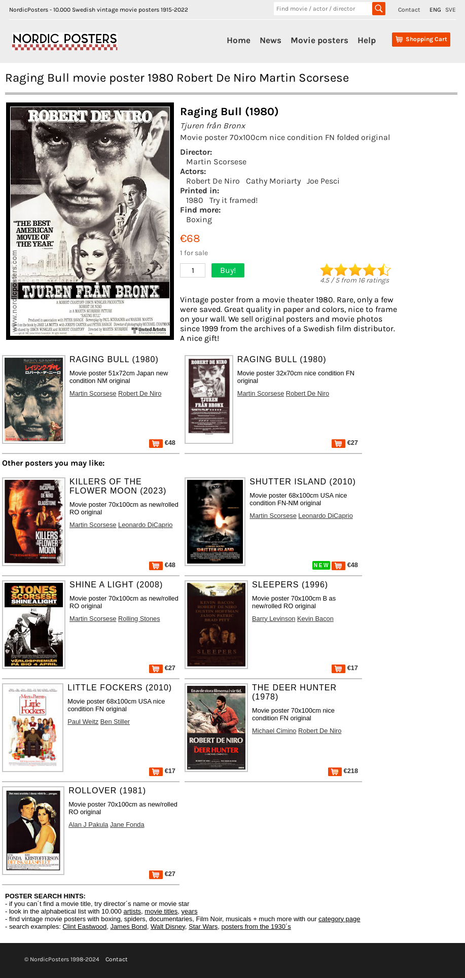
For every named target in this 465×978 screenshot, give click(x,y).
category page (339, 919)
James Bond (128, 926)
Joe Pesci (323, 181)
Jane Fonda (127, 824)
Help (366, 40)
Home (239, 40)
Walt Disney (168, 926)
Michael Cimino (274, 731)
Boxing (199, 219)
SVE (450, 9)
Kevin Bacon (315, 618)
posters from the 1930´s (256, 926)
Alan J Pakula (88, 824)
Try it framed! (233, 200)
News (270, 40)
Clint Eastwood (84, 926)
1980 (194, 200)
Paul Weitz (82, 721)
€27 (345, 442)
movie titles (161, 911)
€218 (343, 771)
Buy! (228, 270)
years (190, 911)
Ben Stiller (115, 721)
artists (132, 911)
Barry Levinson (273, 618)
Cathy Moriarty (273, 181)
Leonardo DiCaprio (145, 525)
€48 (162, 442)
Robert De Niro (213, 181)
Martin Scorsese (216, 161)
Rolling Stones (139, 618)
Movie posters (319, 40)
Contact (409, 9)
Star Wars (203, 926)
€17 (345, 668)
